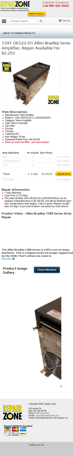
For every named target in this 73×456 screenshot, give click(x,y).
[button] (41, 21)
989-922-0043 (59, 6)
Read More (8, 259)
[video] (37, 233)
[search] (24, 21)
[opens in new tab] (16, 453)
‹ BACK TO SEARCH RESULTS (18, 33)
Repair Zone (50, 404)
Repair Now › (36, 13)
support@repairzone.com (47, 415)
